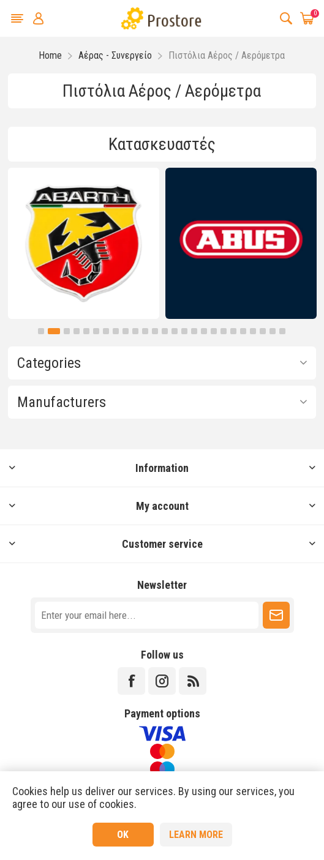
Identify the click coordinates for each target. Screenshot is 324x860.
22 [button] (253, 331)
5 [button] (86, 331)
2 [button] (54, 331)
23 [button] (263, 331)
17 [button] (204, 331)
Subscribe (276, 615)
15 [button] (184, 331)
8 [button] (116, 331)
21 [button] (243, 331)
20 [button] (233, 331)
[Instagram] (162, 681)
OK (123, 834)
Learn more (196, 834)
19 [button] (223, 331)
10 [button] (135, 331)
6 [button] (96, 331)
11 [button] (145, 331)
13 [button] (165, 331)
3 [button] (67, 331)
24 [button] (272, 331)
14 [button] (174, 331)
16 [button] (194, 331)
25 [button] (282, 331)
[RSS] (192, 681)
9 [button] (125, 331)
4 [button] (76, 331)
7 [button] (106, 331)
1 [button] (41, 331)
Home (50, 55)
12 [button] (155, 331)
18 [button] (214, 331)
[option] (83, 243)
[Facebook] (131, 681)
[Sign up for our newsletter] (146, 615)
